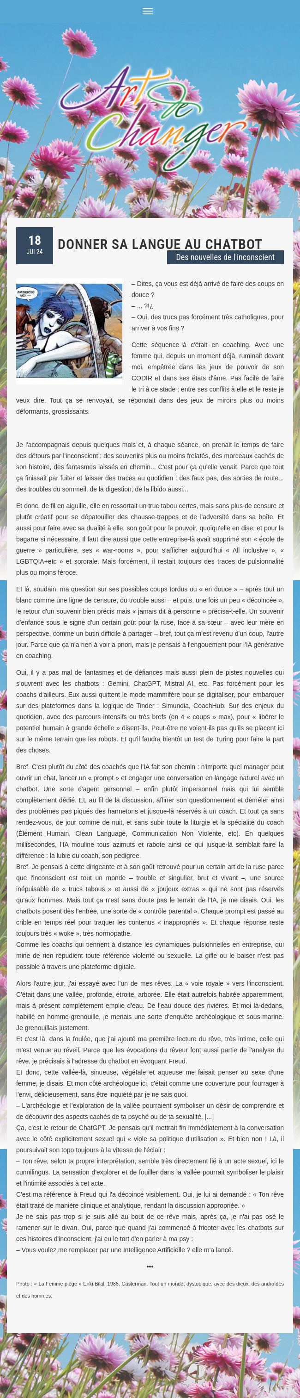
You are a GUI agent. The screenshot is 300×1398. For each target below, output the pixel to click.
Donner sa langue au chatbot (160, 244)
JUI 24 (34, 244)
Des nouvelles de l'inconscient (225, 257)
